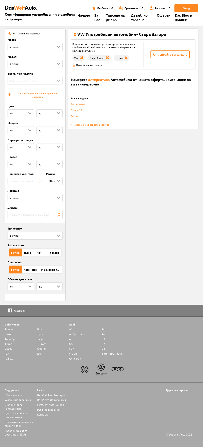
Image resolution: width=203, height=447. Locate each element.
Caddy (8, 348)
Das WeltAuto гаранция (51, 400)
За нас (97, 17)
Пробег (12, 157)
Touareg (10, 339)
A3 (70, 329)
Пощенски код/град (21, 174)
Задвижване (16, 245)
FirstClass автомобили (50, 405)
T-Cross (41, 344)
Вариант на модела (20, 73)
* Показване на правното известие (90, 124)
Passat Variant (78, 104)
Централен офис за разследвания (16, 415)
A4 (103, 329)
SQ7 (71, 348)
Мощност (14, 123)
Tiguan (41, 334)
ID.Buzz (9, 358)
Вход (186, 8)
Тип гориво (15, 228)
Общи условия (14, 395)
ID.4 (7, 353)
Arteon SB (76, 110)
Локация (13, 191)
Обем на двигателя (20, 279)
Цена (11, 106)
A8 (70, 339)
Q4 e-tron (75, 358)
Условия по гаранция (18, 400)
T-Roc (8, 344)
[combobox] (25, 181)
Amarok (41, 348)
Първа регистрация (20, 140)
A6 (103, 334)
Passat (74, 116)
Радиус (50, 174)
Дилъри (12, 208)
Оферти (163, 15)
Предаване (15, 262)
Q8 (103, 348)
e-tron (73, 353)
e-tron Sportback (112, 353)
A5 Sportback (77, 334)
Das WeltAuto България (51, 395)
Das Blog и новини (183, 17)
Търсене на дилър (115, 17)
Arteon (9, 329)
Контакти (43, 414)
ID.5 (39, 353)
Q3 (103, 339)
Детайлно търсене (139, 17)
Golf (39, 329)
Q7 (103, 344)
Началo (84, 15)
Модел (12, 57)
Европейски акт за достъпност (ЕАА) (16, 432)
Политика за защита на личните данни (19, 424)
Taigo (40, 339)
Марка (12, 40)
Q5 (71, 344)
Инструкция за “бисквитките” (14, 406)
